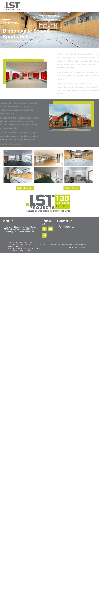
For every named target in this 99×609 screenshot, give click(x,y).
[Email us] (44, 235)
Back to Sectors (71, 188)
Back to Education (25, 188)
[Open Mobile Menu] (92, 6)
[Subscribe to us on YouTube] (50, 229)
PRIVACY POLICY (57, 244)
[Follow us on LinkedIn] (44, 229)
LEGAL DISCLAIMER (71, 244)
